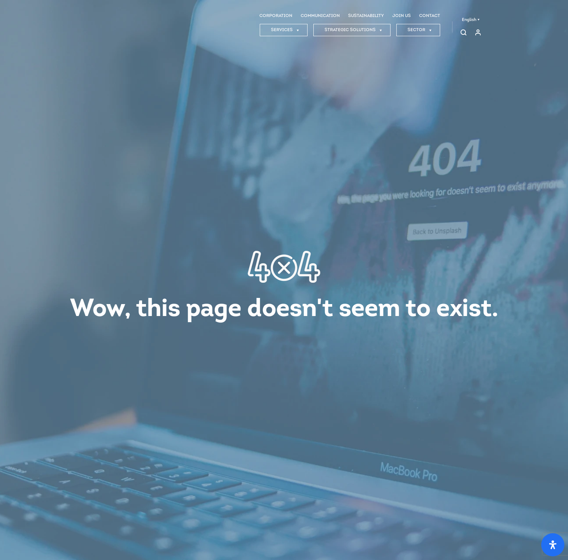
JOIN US (401, 16)
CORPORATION (275, 16)
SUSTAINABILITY (366, 16)
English (471, 20)
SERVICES (285, 30)
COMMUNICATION (320, 16)
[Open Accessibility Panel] (552, 544)
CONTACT (429, 16)
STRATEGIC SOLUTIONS (353, 30)
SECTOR (420, 30)
